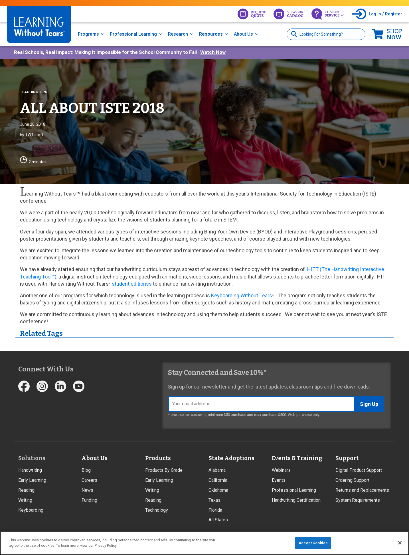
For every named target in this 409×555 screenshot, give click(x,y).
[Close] (400, 542)
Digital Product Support (358, 470)
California (217, 480)
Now (394, 34)
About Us (243, 34)
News (87, 490)
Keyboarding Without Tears (241, 295)
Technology (156, 510)
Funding (89, 500)
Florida (215, 510)
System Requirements (357, 500)
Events (279, 480)
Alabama (217, 470)
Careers (89, 480)
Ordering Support (352, 480)
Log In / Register (385, 14)
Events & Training (297, 458)
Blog (86, 470)
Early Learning (32, 480)
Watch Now (213, 52)
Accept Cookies (313, 543)
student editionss (132, 284)
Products (158, 458)
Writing (25, 500)
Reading (26, 490)
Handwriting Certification (296, 500)
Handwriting (30, 470)
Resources (211, 34)
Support (347, 458)
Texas (214, 500)
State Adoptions (231, 458)
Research (178, 34)
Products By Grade (164, 470)
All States (218, 520)
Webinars (281, 470)
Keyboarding (30, 510)
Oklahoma (218, 490)
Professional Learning (133, 34)
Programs (88, 34)
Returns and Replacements (362, 490)
